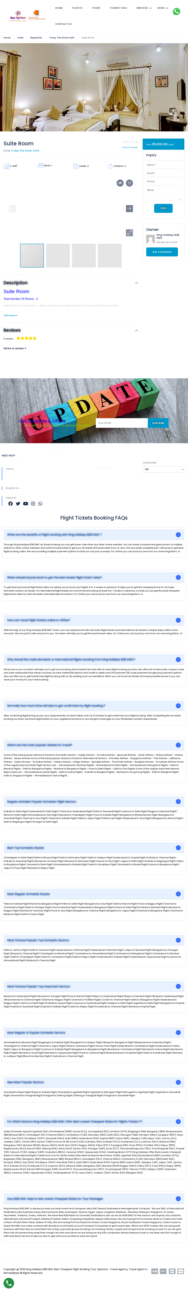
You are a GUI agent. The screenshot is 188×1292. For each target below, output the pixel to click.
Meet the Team (58, 498)
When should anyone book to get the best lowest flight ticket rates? (54, 577)
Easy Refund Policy (108, 475)
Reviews (12, 330)
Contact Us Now (106, 489)
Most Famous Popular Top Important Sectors (38, 986)
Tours (96, 8)
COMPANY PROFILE (107, 462)
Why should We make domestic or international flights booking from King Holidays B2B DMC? (71, 659)
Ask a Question (162, 252)
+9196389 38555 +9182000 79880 (25, 476)
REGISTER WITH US (107, 455)
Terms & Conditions (108, 482)
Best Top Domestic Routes (25, 848)
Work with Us (57, 482)
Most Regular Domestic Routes (28, 894)
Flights (77, 8)
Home (59, 8)
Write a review (15, 348)
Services (143, 8)
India (20, 37)
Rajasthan (36, 37)
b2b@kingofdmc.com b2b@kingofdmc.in (70, 493)
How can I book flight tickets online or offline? (38, 620)
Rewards (54, 475)
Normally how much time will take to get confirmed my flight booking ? (56, 706)
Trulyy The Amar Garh (61, 37)
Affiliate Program (107, 496)
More (162, 8)
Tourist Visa (118, 8)
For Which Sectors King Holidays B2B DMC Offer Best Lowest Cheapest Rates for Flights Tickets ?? (74, 1122)
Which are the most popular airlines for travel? (39, 745)
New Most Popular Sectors (25, 1082)
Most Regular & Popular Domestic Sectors (36, 1033)
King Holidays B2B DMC (168, 236)
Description (16, 283)
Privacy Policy (104, 503)
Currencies (149, 462)
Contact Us (63, 24)
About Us (55, 461)
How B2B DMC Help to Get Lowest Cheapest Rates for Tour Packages (55, 1199)
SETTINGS (149, 455)
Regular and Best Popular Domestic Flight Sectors (41, 802)
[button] (129, 232)
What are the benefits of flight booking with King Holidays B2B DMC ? (54, 535)
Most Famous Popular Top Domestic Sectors (38, 940)
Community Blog (59, 468)
